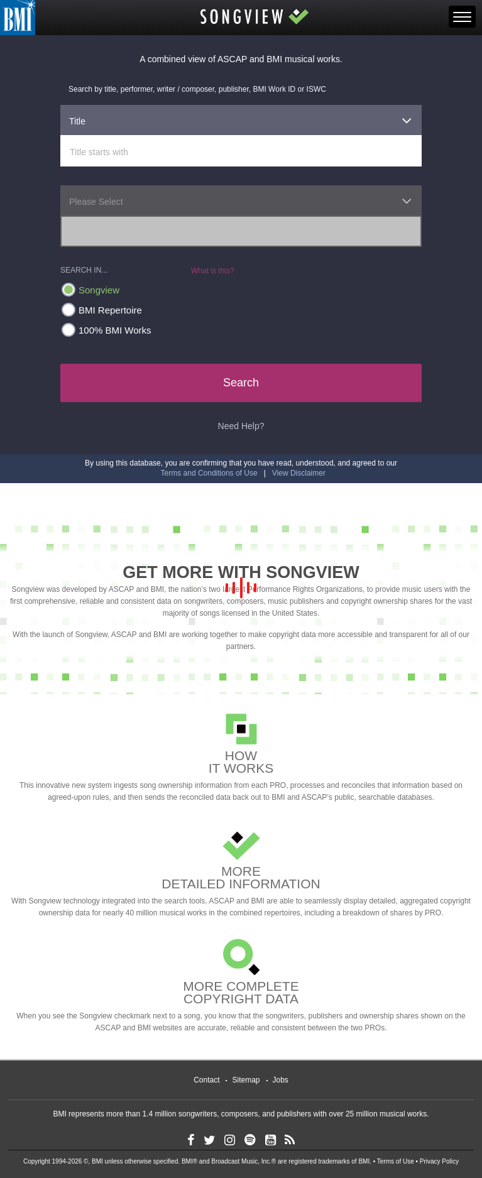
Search (241, 382)
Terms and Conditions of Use (209, 473)
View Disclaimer (299, 473)
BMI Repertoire (102, 310)
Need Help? (241, 426)
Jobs (280, 1080)
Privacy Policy (439, 1161)
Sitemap (246, 1080)
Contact (206, 1080)
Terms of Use (395, 1161)
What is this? (212, 270)
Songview (90, 290)
